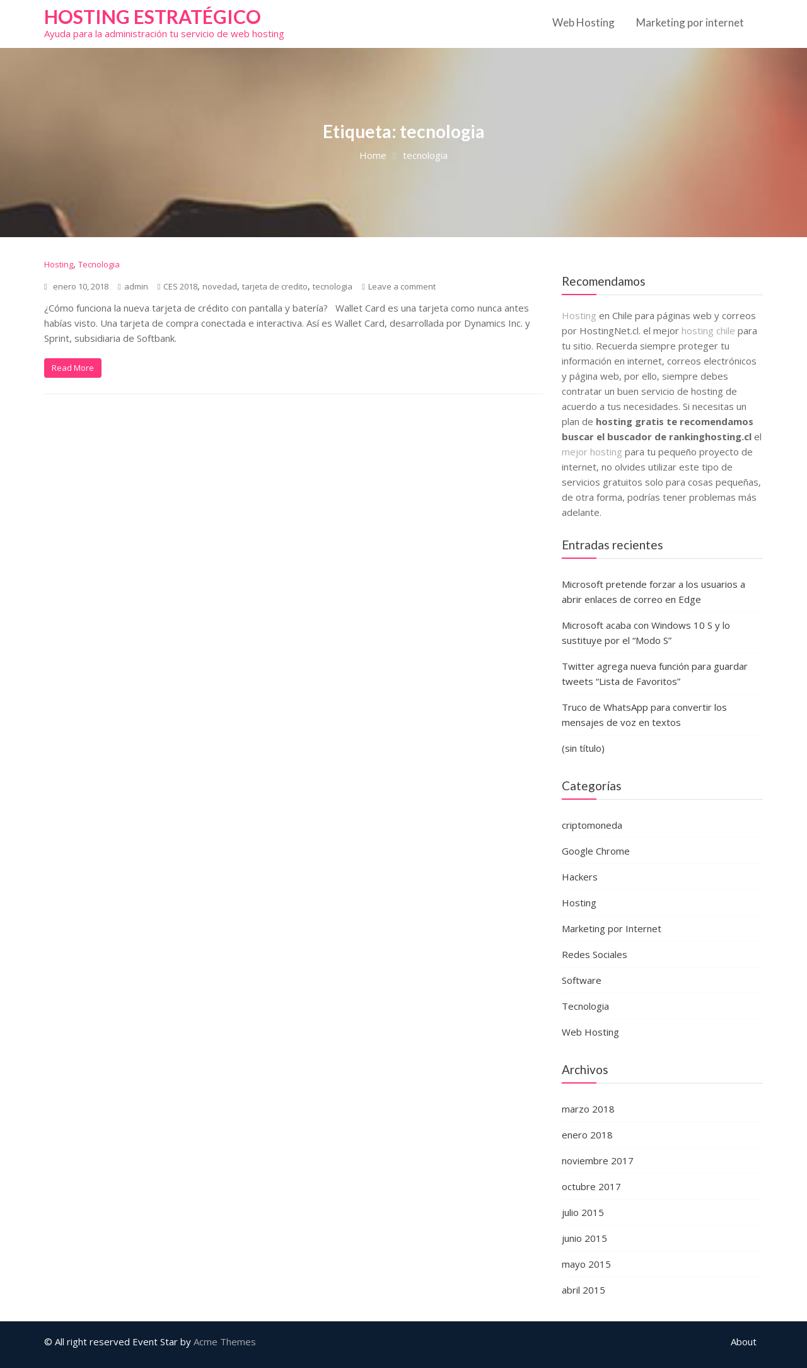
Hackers (580, 876)
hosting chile (710, 330)
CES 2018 (180, 286)
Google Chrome (596, 851)
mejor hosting (592, 451)
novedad (219, 286)
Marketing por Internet (611, 928)
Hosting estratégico (152, 16)
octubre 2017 (591, 1186)
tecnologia (332, 286)
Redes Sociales (594, 954)
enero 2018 (587, 1134)
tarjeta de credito (275, 286)
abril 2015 (583, 1289)
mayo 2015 (586, 1264)
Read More (73, 367)
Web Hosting (583, 22)
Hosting (58, 264)
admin (133, 286)
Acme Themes (225, 1341)
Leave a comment (402, 286)
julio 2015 (583, 1212)
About (744, 1341)
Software (581, 980)
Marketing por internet (690, 22)
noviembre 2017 (598, 1160)
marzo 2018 (588, 1108)
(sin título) (583, 748)
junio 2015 (584, 1238)
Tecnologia (99, 264)
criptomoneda (592, 825)
